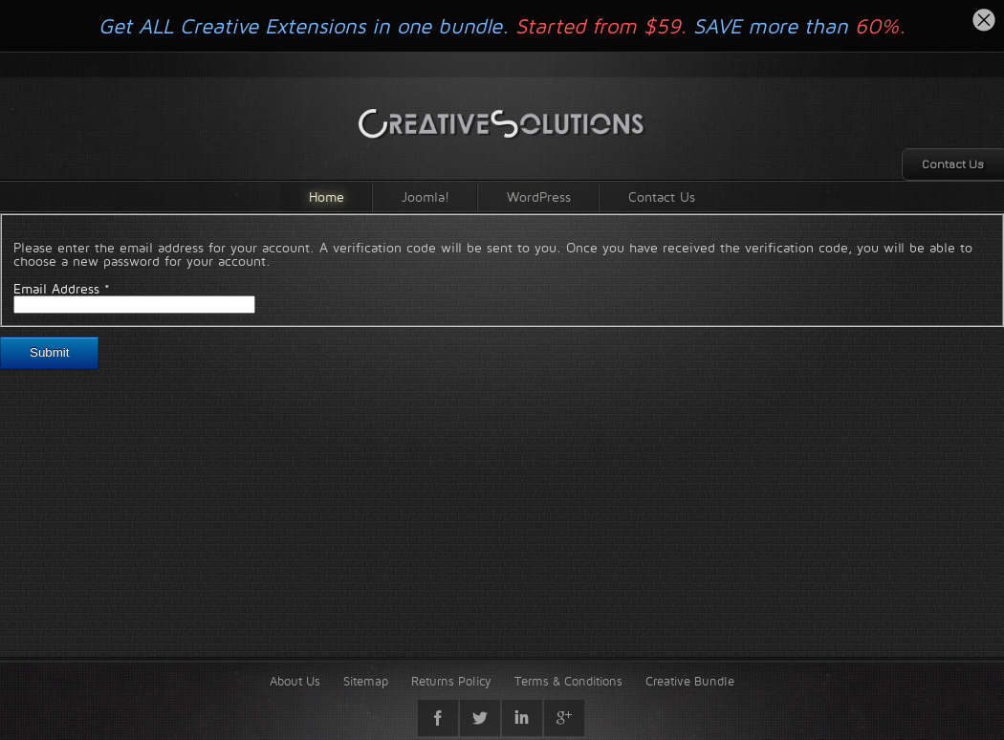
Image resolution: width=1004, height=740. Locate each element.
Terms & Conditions (568, 680)
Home (326, 196)
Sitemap (365, 680)
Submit (49, 352)
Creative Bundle (689, 680)
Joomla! (425, 196)
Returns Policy (451, 680)
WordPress (539, 196)
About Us (295, 680)
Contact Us (661, 196)
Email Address (61, 288)
